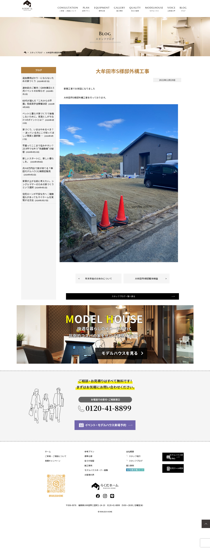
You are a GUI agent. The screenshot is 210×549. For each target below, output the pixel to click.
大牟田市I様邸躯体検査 (146, 307)
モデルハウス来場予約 (159, 486)
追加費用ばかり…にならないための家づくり (38, 79)
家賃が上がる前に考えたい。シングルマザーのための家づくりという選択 (38, 184)
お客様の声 (82, 506)
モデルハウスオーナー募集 (89, 502)
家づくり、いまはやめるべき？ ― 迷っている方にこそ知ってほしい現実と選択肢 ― (38, 134)
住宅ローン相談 (158, 498)
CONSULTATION (68, 8)
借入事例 (115, 497)
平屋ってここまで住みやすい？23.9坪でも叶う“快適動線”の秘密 (38, 148)
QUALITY (135, 8)
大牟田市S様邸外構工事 (55, 52)
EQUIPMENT (102, 8)
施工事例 (81, 497)
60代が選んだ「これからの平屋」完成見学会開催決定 (39, 103)
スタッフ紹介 (120, 488)
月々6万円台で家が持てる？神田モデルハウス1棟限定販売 (38, 171)
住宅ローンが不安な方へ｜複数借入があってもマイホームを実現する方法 (38, 197)
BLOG (183, 8)
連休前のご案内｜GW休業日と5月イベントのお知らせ (38, 91)
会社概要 (115, 483)
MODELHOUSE (154, 8)
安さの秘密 (82, 492)
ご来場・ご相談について (55, 488)
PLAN (86, 8)
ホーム (48, 483)
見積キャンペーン (52, 492)
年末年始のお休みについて (98, 307)
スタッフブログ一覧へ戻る (122, 327)
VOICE (171, 8)
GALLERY (119, 8)
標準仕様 (81, 488)
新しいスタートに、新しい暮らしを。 (38, 160)
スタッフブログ (36, 52)
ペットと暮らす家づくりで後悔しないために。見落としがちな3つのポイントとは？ (38, 118)
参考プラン (82, 483)
